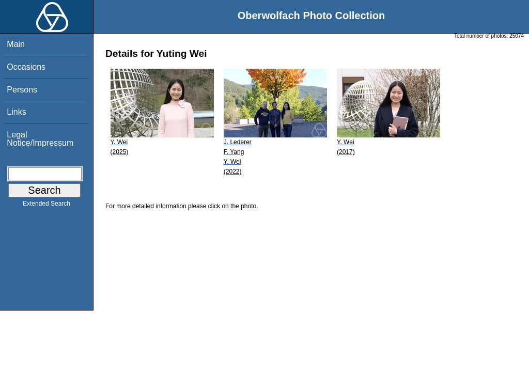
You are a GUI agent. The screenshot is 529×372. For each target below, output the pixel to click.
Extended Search (46, 206)
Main (16, 44)
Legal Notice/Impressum (40, 138)
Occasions (26, 67)
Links (16, 111)
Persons (22, 89)
